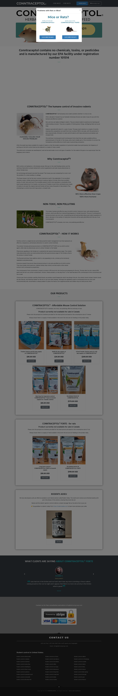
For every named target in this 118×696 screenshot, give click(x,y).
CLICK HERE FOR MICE (48, 37)
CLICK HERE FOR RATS (70, 37)
